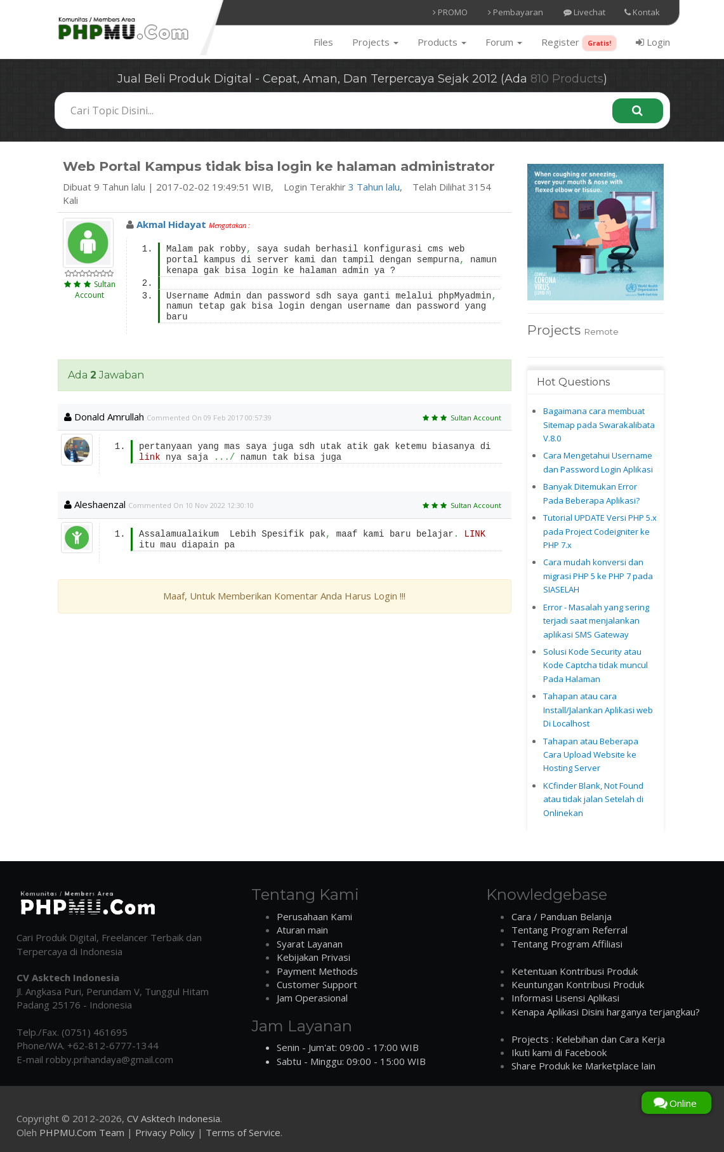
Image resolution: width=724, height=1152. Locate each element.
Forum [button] (503, 42)
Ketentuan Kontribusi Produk (574, 971)
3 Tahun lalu (374, 186)
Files (323, 42)
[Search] (637, 110)
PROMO (450, 12)
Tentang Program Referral (569, 929)
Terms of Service (243, 1132)
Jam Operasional (312, 997)
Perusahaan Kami (314, 916)
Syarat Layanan (310, 943)
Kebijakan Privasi (313, 957)
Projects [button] (375, 42)
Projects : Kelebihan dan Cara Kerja (588, 1039)
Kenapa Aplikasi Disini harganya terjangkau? (605, 1011)
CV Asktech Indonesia (173, 1118)
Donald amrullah (104, 416)
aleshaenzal (95, 504)
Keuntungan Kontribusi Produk (577, 984)
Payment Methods (317, 971)
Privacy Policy (165, 1132)
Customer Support (317, 984)
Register (579, 43)
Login (653, 42)
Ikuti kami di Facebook (559, 1052)
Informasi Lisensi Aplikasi (565, 997)
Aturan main (302, 929)
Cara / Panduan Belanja (561, 916)
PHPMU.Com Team (81, 1132)
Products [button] (442, 42)
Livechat (584, 12)
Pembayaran (515, 12)
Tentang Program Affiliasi (566, 943)
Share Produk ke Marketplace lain (583, 1065)
